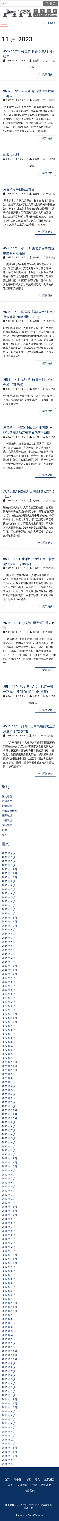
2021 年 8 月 (9, 1078)
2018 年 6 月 (9, 1230)
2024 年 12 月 (9, 917)
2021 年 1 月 (9, 1106)
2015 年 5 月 (9, 1379)
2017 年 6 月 (9, 1278)
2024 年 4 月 (9, 949)
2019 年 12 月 (9, 1158)
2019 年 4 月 (9, 1190)
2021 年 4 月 (9, 1094)
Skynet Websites (35, 1515)
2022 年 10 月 (9, 1021)
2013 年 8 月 (9, 1463)
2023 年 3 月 (9, 1001)
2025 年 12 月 (9, 869)
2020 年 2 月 (9, 1150)
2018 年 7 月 (9, 1226)
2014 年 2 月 (9, 1439)
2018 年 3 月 (9, 1242)
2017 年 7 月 (9, 1275)
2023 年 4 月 (9, 997)
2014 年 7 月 (9, 1419)
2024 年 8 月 (9, 933)
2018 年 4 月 (9, 1238)
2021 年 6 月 (9, 1086)
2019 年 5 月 (9, 1186)
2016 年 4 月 (9, 1335)
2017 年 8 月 (9, 1270)
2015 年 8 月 (9, 1367)
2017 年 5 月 (9, 1283)
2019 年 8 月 (9, 1174)
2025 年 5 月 (9, 897)
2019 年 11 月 (9, 1162)
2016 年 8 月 (9, 1319)
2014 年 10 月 (9, 1407)
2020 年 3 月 (9, 1146)
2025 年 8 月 (9, 885)
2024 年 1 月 (9, 961)
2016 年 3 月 (9, 1339)
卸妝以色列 (11, 155)
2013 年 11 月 (9, 1451)
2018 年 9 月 (9, 1218)
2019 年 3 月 (9, 1194)
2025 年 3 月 (9, 905)
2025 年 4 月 (9, 901)
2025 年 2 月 (9, 909)
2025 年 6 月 (9, 893)
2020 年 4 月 (9, 1142)
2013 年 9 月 (9, 1459)
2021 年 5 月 (9, 1090)
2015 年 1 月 (9, 1395)
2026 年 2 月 (9, 861)
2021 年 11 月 (9, 1066)
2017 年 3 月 (9, 1291)
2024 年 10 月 (9, 925)
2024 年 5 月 (9, 945)
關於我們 (46, 1485)
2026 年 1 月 (9, 865)
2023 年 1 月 (9, 1009)
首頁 (7, 1479)
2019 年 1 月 (9, 1202)
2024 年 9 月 (9, 929)
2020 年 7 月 (9, 1130)
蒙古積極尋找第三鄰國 (19, 189)
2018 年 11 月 (9, 1210)
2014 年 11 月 (9, 1403)
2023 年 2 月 (9, 1005)
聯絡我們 (30, 1490)
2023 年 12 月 (9, 965)
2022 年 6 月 (9, 1037)
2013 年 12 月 (9, 1447)
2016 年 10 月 (9, 1311)
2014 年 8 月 (9, 1415)
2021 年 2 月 (9, 1102)
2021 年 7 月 (9, 1082)
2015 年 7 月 (9, 1371)
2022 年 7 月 (9, 1034)
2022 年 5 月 (9, 1042)
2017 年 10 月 (9, 1262)
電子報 (17, 1479)
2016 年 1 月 (9, 1347)
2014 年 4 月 (9, 1431)
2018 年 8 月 (9, 1222)
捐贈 (34, 1485)
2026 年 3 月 (9, 857)
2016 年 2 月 (9, 1343)
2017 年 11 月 (9, 1258)
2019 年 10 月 (9, 1166)
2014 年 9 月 (9, 1411)
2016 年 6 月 (9, 1327)
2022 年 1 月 (9, 1058)
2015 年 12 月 (9, 1351)
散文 (37, 1479)
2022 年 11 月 (9, 1018)
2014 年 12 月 (9, 1399)
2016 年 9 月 (9, 1315)
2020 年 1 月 (9, 1154)
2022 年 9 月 (9, 1026)
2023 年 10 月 (9, 973)
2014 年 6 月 (9, 1423)
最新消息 (49, 1479)
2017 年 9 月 (9, 1266)
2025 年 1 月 (9, 913)
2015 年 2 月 (9, 1391)
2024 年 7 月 (9, 937)
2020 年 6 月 (9, 1134)
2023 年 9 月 (9, 977)
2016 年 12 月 (9, 1303)
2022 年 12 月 (9, 1013)
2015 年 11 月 (9, 1355)
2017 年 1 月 (9, 1299)
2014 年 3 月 (9, 1435)
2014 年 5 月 (9, 1427)
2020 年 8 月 (9, 1126)
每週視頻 (22, 1485)
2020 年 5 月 (9, 1138)
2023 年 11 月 (9, 969)
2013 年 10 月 (9, 1455)
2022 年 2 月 (9, 1054)
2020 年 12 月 (9, 1110)
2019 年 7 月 (9, 1178)
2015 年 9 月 (9, 1363)
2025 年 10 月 (9, 877)
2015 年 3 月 (9, 1387)
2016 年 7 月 (9, 1323)
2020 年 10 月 (9, 1118)
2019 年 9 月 (9, 1170)
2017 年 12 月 (9, 1254)
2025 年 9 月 (9, 881)
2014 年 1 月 (9, 1443)
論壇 (28, 1479)
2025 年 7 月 (9, 889)
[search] (21, 3)
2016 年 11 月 (9, 1307)
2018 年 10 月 (9, 1214)
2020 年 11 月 (9, 1114)
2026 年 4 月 (9, 853)
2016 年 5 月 (9, 1331)
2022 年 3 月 (9, 1050)
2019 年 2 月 (9, 1198)
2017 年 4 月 (9, 1286)
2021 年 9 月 (9, 1074)
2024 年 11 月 (9, 921)
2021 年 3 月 (9, 1098)
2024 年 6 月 (9, 941)
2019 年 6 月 (9, 1182)
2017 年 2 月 (9, 1294)
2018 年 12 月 (9, 1206)
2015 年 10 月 (9, 1359)
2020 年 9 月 (9, 1122)
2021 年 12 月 (9, 1062)
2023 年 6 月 (9, 989)
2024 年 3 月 (9, 953)
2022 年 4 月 (9, 1046)
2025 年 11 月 (9, 873)
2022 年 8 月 (9, 1029)
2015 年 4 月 (9, 1383)
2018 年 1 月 (9, 1250)
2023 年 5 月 (9, 993)
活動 (10, 1485)
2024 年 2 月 (9, 957)
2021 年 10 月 (9, 1070)
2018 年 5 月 (9, 1234)
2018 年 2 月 (9, 1246)
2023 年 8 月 (9, 981)
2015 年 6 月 (9, 1375)
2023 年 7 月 (9, 985)
